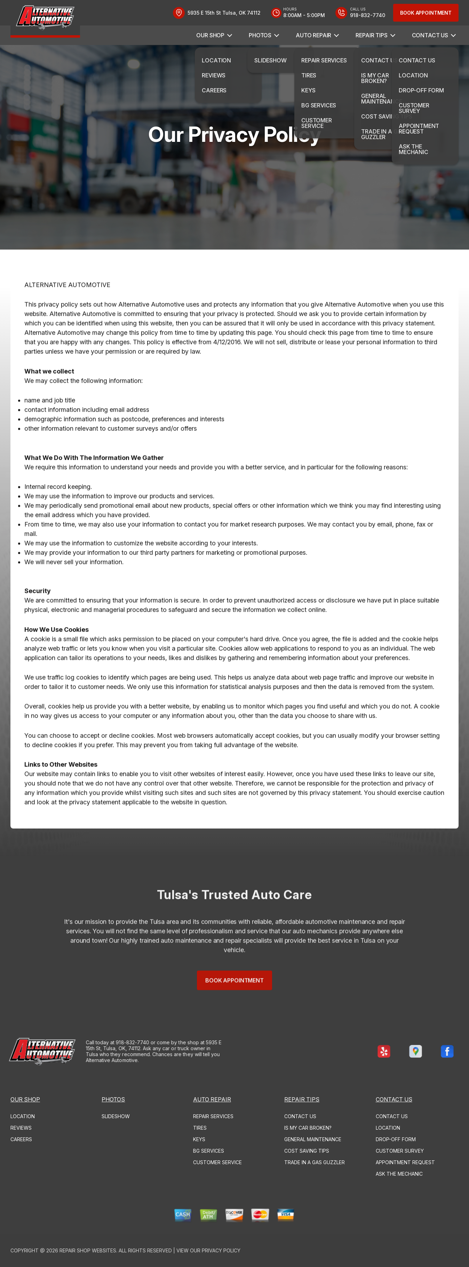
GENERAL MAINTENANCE (312, 1139)
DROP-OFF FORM (396, 1139)
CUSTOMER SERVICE (217, 1162)
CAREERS (21, 1139)
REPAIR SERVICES (213, 1116)
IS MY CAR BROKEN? (308, 1128)
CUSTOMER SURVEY (400, 1151)
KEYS (199, 1139)
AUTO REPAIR (313, 35)
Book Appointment (426, 13)
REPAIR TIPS (371, 35)
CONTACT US (430, 35)
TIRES (200, 1128)
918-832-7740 (105, 1042)
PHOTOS (260, 35)
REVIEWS (21, 1128)
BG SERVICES (208, 1151)
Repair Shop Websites (87, 1250)
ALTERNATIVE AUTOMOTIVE (67, 311)
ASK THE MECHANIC (399, 1174)
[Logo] (45, 19)
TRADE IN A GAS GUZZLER (314, 1162)
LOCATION (22, 1116)
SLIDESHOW (116, 1116)
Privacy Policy (221, 1250)
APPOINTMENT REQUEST (405, 1162)
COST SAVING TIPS (306, 1151)
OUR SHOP (210, 35)
